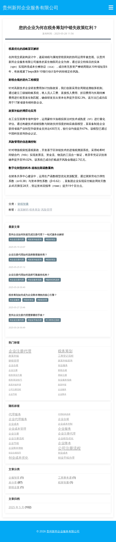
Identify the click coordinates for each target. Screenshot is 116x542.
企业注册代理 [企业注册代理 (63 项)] (20, 350)
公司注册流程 (69, 448)
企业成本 (14, 424)
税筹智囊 (63, 482)
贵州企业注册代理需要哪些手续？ (27, 315)
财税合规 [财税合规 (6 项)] (62, 370)
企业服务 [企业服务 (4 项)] (62, 389)
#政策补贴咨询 (35, 239)
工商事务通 (65, 478)
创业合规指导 (15, 452)
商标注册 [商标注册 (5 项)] (62, 375)
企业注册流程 (16, 438)
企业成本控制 (65, 423)
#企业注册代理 (17, 239)
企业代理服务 (18, 419)
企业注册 (14, 433)
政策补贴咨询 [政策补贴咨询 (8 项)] (65, 360)
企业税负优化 (65, 438)
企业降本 (64, 443)
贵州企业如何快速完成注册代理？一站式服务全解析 (36, 234)
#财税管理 (42, 299)
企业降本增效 (16, 448)
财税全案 (14, 487)
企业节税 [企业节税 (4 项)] (13, 394)
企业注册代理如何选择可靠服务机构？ (29, 274)
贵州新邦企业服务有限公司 (63, 531)
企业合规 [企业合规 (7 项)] (13, 365)
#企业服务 (15, 299)
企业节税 (14, 443)
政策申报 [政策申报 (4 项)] (62, 384)
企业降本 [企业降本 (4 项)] (62, 394)
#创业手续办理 (35, 320)
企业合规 (63, 419)
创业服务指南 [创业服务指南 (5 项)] (64, 379)
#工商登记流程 (53, 320)
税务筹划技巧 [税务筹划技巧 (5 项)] (15, 379)
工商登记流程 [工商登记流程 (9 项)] (65, 355)
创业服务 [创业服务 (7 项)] (63, 365)
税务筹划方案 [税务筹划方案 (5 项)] (15, 375)
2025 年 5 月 (16, 507)
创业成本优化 (18, 457)
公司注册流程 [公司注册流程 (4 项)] (15, 389)
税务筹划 (34, 209)
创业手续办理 (66, 458)
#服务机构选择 (53, 279)
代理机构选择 (64, 414)
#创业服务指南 (35, 279)
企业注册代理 (67, 433)
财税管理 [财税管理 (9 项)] (14, 360)
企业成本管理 (17, 429)
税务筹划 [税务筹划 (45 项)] (65, 350)
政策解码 (23, 209)
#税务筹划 (50, 239)
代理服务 (15, 414)
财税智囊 (23, 204)
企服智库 (14, 478)
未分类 (13, 482)
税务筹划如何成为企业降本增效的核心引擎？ (33, 294)
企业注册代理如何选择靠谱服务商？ (28, 254)
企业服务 (64, 428)
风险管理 (46, 209)
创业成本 (63, 452)
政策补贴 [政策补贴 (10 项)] (14, 355)
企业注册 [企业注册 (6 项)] (13, 370)
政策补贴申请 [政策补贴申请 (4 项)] (15, 384)
